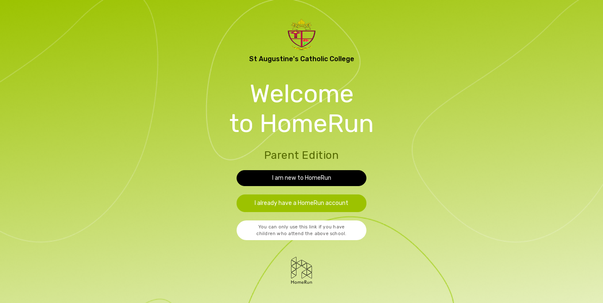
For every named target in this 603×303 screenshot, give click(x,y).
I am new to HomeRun (301, 177)
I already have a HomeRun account (301, 203)
